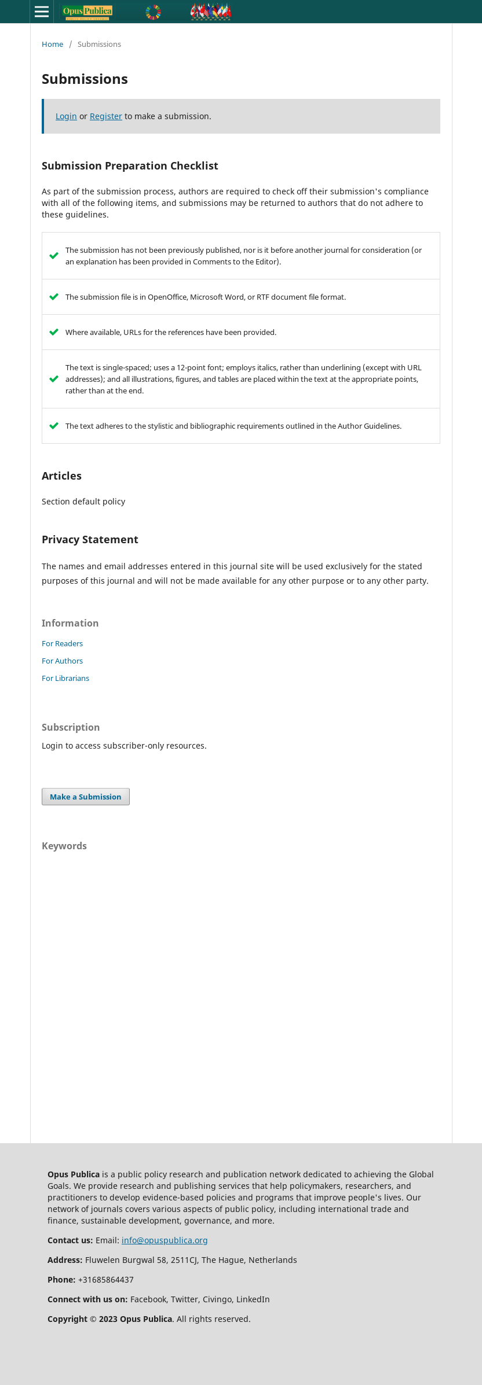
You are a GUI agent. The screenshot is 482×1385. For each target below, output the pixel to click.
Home (52, 44)
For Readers (62, 643)
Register (106, 115)
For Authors (62, 660)
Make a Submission (86, 796)
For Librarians (65, 678)
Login (66, 115)
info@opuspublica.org (165, 1240)
